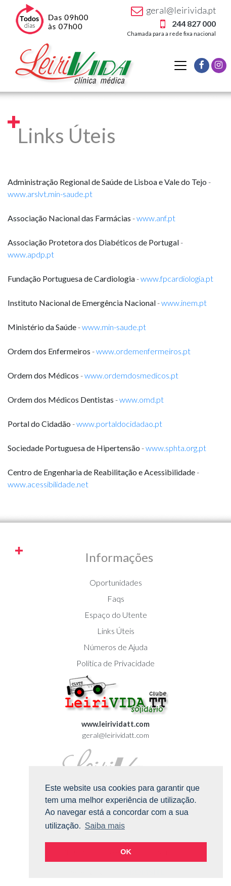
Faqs (115, 598)
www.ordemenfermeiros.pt (143, 351)
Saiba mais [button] (105, 825)
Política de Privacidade (115, 663)
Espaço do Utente (115, 614)
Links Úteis (115, 631)
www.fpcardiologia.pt (177, 278)
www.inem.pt (184, 302)
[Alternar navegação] (180, 65)
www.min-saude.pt (114, 327)
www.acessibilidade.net (48, 484)
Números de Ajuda (115, 647)
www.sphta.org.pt (176, 448)
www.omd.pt (141, 399)
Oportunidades (115, 582)
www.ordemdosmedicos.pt (131, 375)
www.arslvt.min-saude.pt (50, 194)
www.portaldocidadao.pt (119, 423)
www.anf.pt (155, 218)
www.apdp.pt (31, 254)
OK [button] (125, 852)
